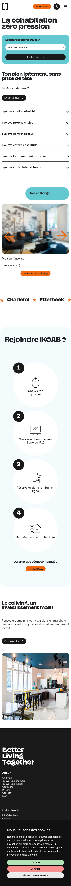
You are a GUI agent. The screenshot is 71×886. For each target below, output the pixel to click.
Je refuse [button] (35, 869)
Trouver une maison (12, 783)
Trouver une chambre (13, 780)
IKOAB (5, 6)
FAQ (4, 795)
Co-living (7, 777)
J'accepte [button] (35, 862)
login (57, 6)
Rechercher (33, 57)
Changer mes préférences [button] (35, 875)
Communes (8, 786)
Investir (6, 789)
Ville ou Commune (18, 47)
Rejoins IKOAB (42, 6)
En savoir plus (11, 97)
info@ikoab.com (11, 815)
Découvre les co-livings (35, 273)
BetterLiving (18, 756)
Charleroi (26, 300)
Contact (6, 792)
